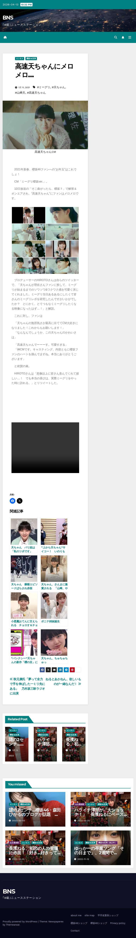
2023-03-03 (18, 821)
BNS (8, 17)
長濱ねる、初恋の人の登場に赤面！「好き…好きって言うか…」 (35, 853)
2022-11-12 (83, 859)
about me (76, 915)
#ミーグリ (43, 87)
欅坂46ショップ (98, 923)
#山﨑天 (20, 92)
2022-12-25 (84, 821)
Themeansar (12, 924)
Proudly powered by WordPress (20, 921)
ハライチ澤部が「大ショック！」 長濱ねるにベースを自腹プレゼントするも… (99, 814)
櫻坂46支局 (31, 58)
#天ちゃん (58, 87)
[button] (115, 37)
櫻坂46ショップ (79, 923)
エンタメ (19, 58)
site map (89, 915)
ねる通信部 (79, 804)
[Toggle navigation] (129, 37)
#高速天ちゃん (36, 92)
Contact (75, 930)
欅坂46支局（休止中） (107, 843)
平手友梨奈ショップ (108, 915)
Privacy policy (117, 923)
